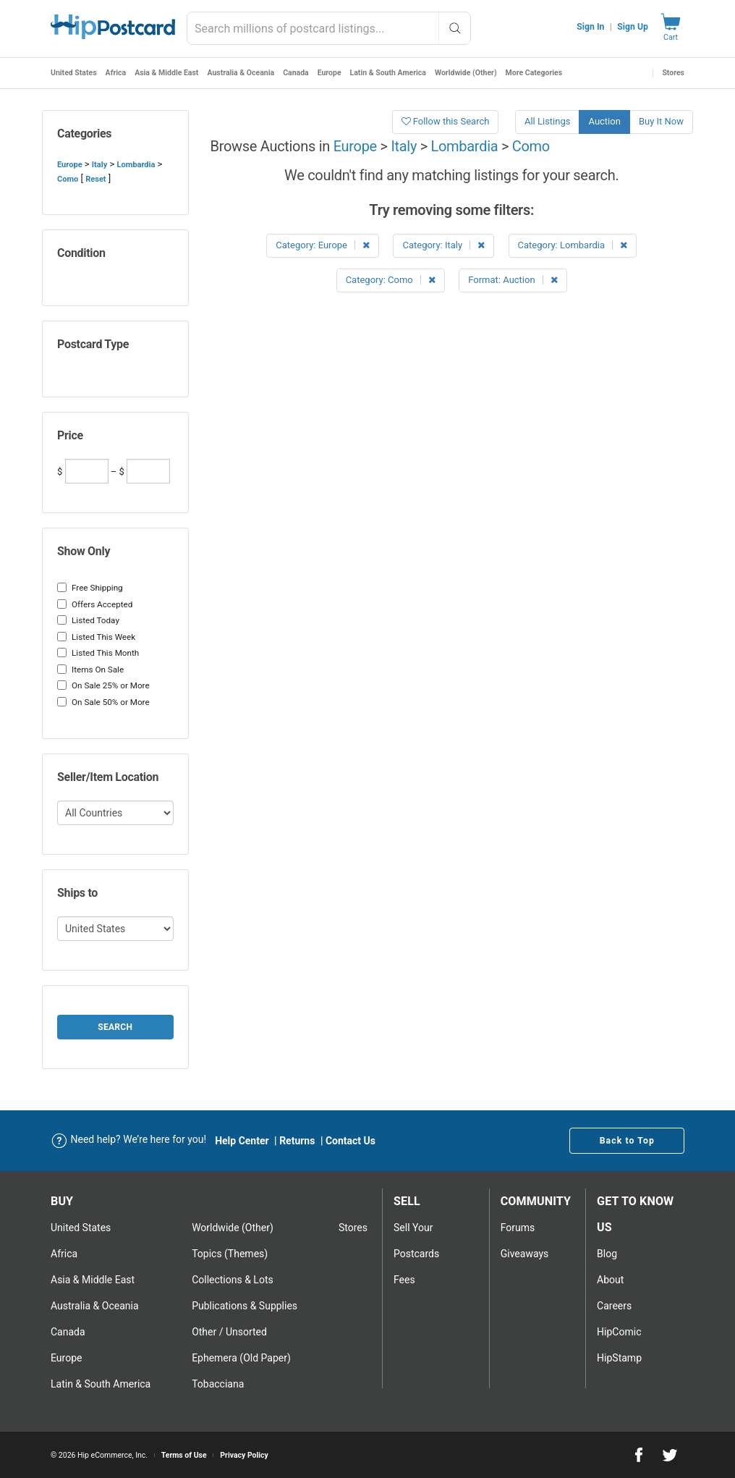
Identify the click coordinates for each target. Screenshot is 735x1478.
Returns (297, 1140)
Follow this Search (446, 121)
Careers (614, 1306)
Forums (518, 1227)
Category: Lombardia (573, 245)
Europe (329, 72)
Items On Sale (90, 669)
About (610, 1279)
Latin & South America (388, 72)
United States (74, 72)
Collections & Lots (232, 1279)
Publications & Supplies (244, 1306)
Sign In (590, 27)
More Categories (534, 72)
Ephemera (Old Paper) (241, 1358)
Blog (607, 1253)
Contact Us (350, 1140)
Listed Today (88, 620)
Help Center (242, 1140)
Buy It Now (661, 121)
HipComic (619, 1332)
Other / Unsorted (229, 1332)
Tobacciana (218, 1384)
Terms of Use (184, 1455)
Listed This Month (98, 653)
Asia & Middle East (166, 72)
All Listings (547, 121)
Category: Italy (443, 245)
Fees (404, 1279)
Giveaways (525, 1253)
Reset (95, 179)
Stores (673, 72)
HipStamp (619, 1358)
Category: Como (391, 279)
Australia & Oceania (240, 72)
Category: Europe (323, 245)
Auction (604, 121)
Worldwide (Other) (466, 72)
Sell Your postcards (416, 1240)
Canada (296, 72)
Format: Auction (513, 279)
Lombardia (135, 164)
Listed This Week (96, 637)
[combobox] (329, 28)
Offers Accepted (94, 604)
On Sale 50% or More (103, 702)
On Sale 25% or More (103, 685)
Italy (99, 164)
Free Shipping (90, 588)
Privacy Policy (244, 1455)
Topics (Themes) (230, 1253)
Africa (116, 72)
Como (67, 179)
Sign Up (632, 27)
